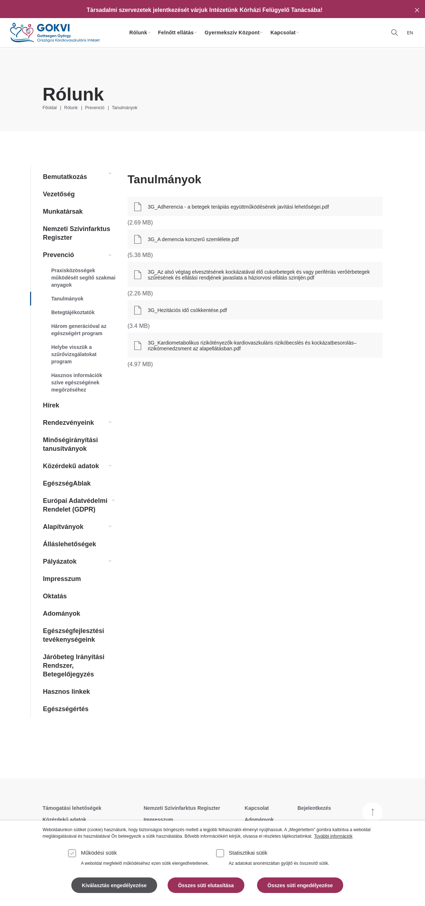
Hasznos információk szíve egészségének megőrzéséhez (76, 382)
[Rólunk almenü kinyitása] (149, 32)
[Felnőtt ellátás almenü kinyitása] (195, 32)
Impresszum (62, 578)
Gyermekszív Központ (232, 32)
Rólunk (138, 32)
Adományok (61, 613)
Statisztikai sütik (248, 853)
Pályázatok (59, 561)
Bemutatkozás (65, 176)
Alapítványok (63, 526)
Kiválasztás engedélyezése (114, 885)
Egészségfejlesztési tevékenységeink (73, 635)
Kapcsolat (283, 32)
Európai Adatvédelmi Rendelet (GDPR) (75, 505)
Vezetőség (59, 194)
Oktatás (55, 596)
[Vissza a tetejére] (372, 812)
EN (410, 32)
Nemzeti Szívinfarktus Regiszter (76, 233)
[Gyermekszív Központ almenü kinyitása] (261, 32)
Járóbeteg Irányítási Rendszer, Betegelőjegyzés (73, 665)
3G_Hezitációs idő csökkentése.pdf (187, 310)
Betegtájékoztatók (72, 312)
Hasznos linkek (66, 691)
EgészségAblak (67, 483)
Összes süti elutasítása (206, 885)
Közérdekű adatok (71, 466)
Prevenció (94, 107)
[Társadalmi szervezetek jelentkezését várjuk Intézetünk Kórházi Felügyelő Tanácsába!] (204, 10)
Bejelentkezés (314, 808)
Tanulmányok (125, 107)
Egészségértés (65, 709)
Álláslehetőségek (69, 544)
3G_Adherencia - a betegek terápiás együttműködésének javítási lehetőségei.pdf (238, 207)
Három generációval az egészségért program (78, 329)
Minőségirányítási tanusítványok (70, 444)
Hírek (51, 405)
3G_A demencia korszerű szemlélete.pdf (193, 239)
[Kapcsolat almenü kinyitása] (297, 32)
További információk (333, 836)
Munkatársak (63, 211)
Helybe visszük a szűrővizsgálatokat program (73, 354)
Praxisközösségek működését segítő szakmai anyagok (83, 278)
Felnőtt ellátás (176, 32)
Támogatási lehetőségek (71, 808)
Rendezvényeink (68, 422)
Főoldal (49, 107)
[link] (108, 174)
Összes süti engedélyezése (300, 885)
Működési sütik (99, 853)
